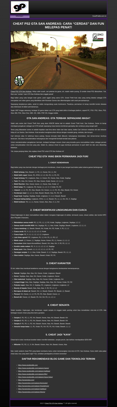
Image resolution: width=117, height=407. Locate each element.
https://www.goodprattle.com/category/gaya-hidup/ (35, 377)
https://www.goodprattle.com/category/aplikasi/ (34, 371)
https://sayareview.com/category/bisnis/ (31, 392)
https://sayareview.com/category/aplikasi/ (32, 389)
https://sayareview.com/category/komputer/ (33, 383)
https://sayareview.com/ (26, 380)
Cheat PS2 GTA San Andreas (21, 91)
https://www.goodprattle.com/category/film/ (33, 374)
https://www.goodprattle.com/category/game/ (33, 368)
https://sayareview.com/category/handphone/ (33, 386)
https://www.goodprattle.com (28, 365)
